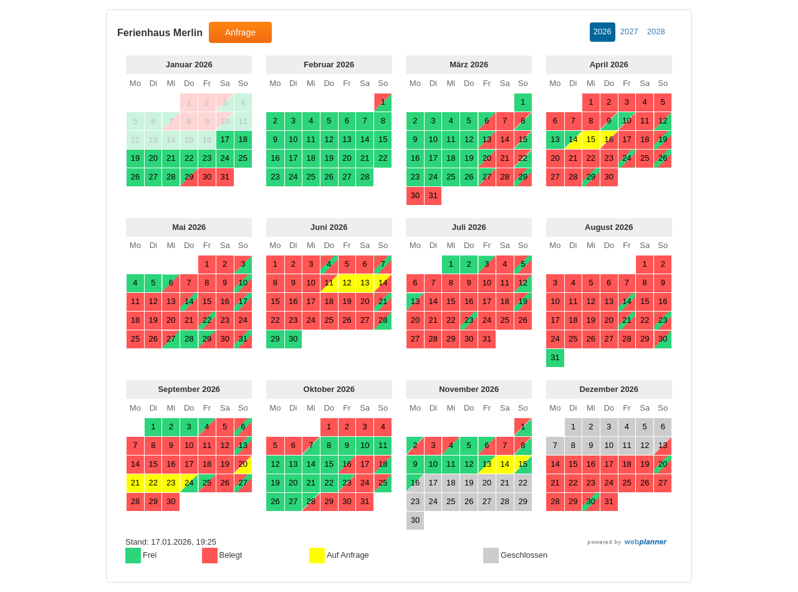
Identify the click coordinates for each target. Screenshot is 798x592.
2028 (656, 31)
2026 (603, 31)
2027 (629, 31)
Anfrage (240, 32)
